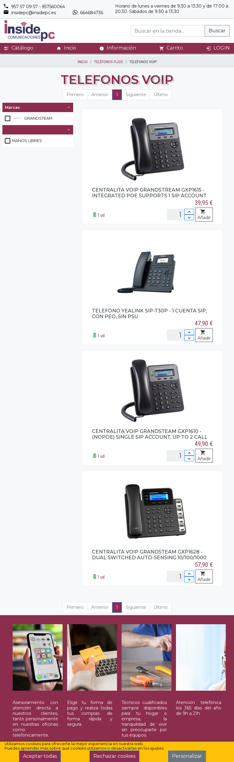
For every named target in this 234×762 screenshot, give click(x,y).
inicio (83, 62)
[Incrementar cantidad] (189, 212)
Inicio (66, 48)
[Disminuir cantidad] (189, 217)
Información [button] (117, 48)
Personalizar (187, 756)
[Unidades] (180, 214)
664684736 (87, 12)
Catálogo (18, 48)
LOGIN (218, 48)
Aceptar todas (40, 756)
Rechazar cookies (114, 756)
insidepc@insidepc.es (29, 12)
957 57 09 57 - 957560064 (34, 6)
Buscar (217, 31)
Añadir (204, 214)
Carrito (171, 48)
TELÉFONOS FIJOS (108, 62)
